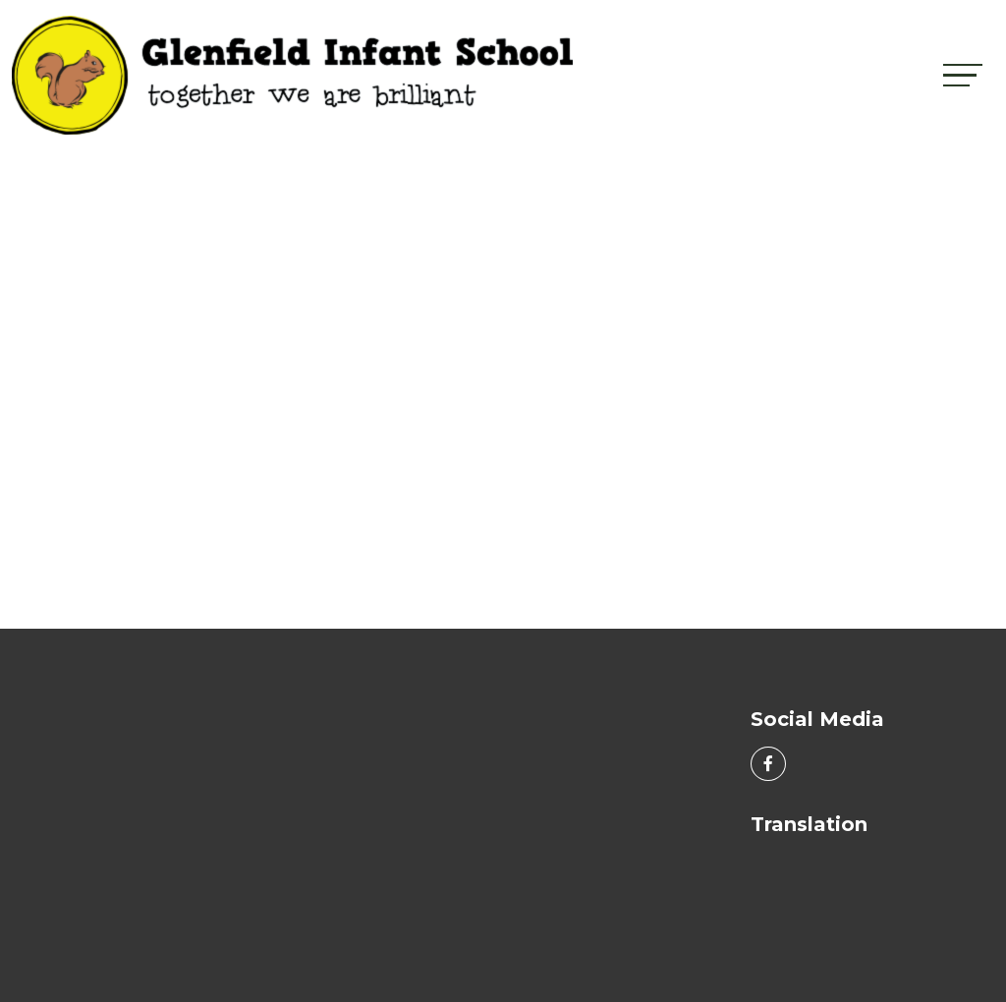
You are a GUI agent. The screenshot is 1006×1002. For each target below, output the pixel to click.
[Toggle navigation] (962, 75)
